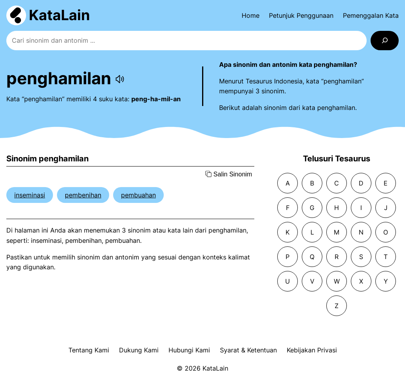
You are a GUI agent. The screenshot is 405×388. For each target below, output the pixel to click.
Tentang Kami (88, 350)
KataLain (59, 15)
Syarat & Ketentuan (248, 350)
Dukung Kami (139, 350)
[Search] (385, 40)
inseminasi (29, 195)
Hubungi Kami (189, 350)
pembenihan (83, 195)
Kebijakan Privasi (312, 350)
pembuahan (138, 195)
